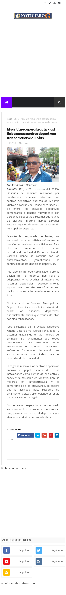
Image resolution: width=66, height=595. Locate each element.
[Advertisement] (33, 62)
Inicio (9, 118)
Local (16, 118)
